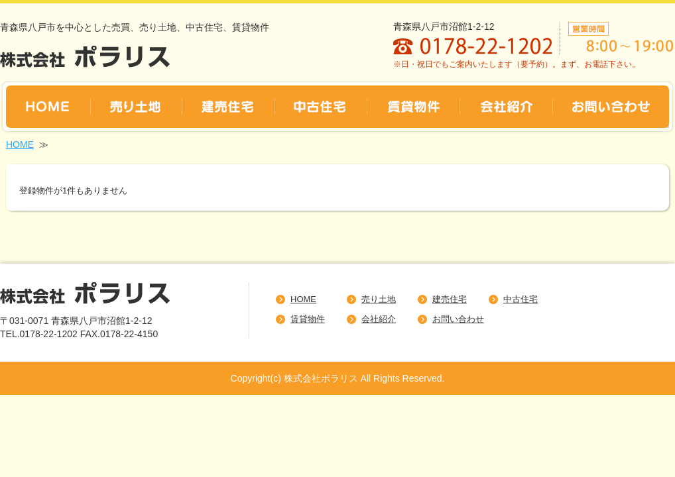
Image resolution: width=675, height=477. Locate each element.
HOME (20, 144)
